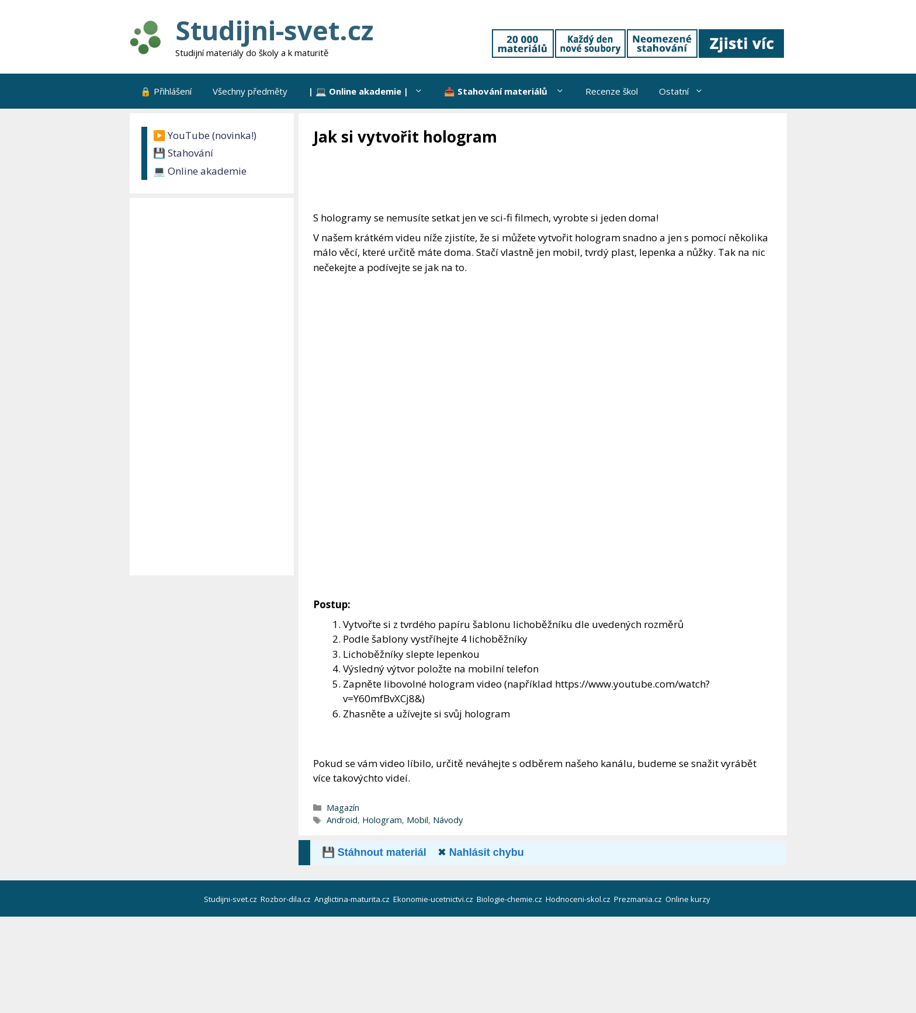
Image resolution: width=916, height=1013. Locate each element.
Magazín (343, 807)
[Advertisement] (525, 179)
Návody (448, 819)
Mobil (417, 819)
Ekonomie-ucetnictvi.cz (434, 899)
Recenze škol (611, 91)
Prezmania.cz (639, 899)
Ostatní (686, 91)
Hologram (382, 819)
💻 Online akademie (200, 171)
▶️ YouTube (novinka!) (204, 135)
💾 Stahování (183, 152)
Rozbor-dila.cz (287, 899)
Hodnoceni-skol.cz (579, 899)
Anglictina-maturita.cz (352, 899)
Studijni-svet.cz (274, 30)
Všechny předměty (250, 91)
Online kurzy (688, 899)
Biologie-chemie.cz (510, 899)
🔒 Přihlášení (166, 91)
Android (342, 819)
